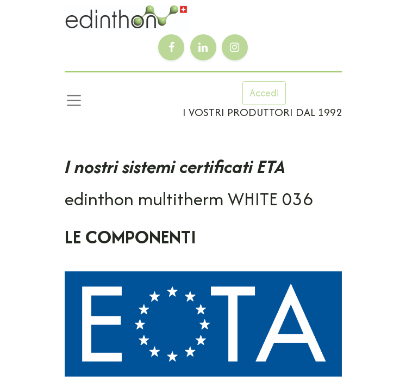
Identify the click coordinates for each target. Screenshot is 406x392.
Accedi (264, 92)
